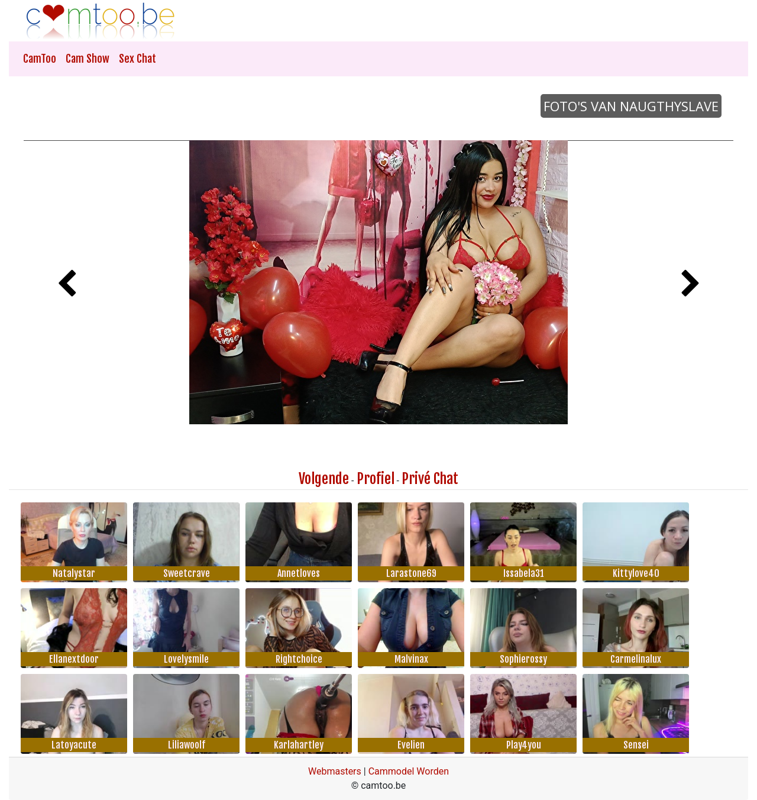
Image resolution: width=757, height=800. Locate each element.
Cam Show (87, 58)
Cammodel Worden (408, 771)
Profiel (375, 479)
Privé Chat (430, 479)
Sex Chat (137, 58)
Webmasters (334, 771)
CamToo (39, 58)
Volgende (324, 479)
